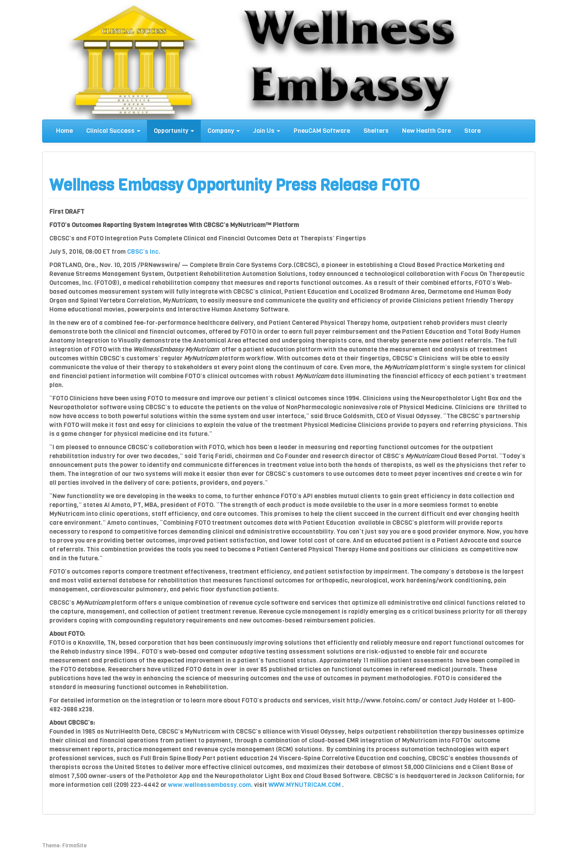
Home (64, 131)
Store (472, 131)
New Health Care (426, 131)
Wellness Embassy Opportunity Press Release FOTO (234, 185)
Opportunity (174, 131)
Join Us (266, 131)
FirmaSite (74, 845)
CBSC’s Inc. (143, 251)
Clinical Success (113, 131)
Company (223, 131)
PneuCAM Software (322, 131)
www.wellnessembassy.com (209, 785)
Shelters (376, 131)
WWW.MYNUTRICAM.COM (304, 785)
